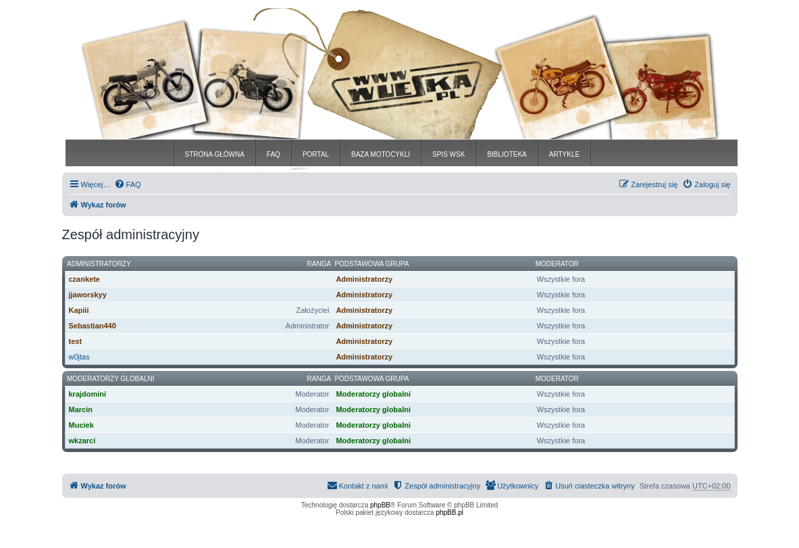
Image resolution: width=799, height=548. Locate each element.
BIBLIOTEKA (506, 154)
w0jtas (79, 357)
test (75, 341)
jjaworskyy (88, 295)
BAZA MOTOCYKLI (380, 154)
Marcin (81, 409)
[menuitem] (127, 184)
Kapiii (79, 310)
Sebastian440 (92, 326)
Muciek (81, 425)
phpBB (380, 505)
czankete (84, 279)
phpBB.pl (449, 512)
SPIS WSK (448, 154)
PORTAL (316, 154)
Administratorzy (99, 264)
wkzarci (82, 441)
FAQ (273, 154)
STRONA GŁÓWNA (214, 154)
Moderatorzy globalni (110, 378)
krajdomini (88, 394)
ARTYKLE (564, 154)
